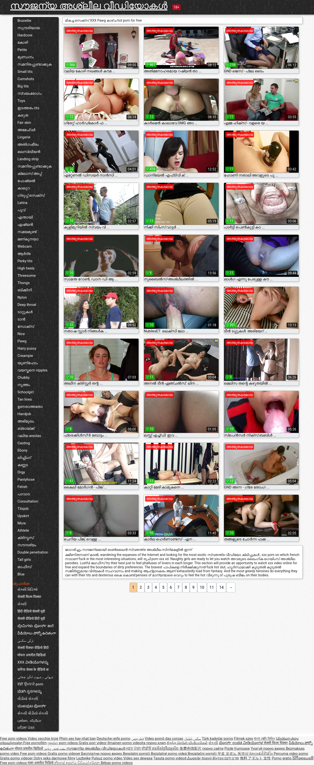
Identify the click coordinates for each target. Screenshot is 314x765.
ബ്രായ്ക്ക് (25, 428)
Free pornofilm (35, 743)
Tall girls (24, 559)
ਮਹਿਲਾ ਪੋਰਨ (25, 728)
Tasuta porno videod (170, 758)
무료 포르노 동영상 (233, 753)
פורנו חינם (231, 758)
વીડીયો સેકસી (27, 699)
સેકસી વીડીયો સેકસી (32, 713)
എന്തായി (25, 217)
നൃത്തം (23, 385)
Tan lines (24, 399)
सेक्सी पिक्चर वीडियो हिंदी (33, 648)
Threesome (26, 275)
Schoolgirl (25, 392)
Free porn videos (14, 738)
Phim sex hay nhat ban (77, 738)
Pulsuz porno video (107, 758)
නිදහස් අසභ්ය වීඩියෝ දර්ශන (77, 763)
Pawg (21, 341)
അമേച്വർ (26, 130)
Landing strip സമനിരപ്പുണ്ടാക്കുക (34, 162)
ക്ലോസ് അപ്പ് (29, 173)
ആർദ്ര (24, 254)
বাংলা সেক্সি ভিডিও (264, 738)
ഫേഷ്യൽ (26, 181)
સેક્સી (21, 604)
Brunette (24, 20)
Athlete (23, 530)
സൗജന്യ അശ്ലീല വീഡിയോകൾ (88, 5)
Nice (21, 334)
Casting (23, 443)
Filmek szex (243, 738)
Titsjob (23, 508)
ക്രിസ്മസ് (25, 538)
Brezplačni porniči (202, 753)
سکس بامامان (192, 738)
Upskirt (23, 516)
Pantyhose (25, 479)
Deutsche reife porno (113, 738)
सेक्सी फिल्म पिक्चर (29, 597)
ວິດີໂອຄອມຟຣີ (303, 758)
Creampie (25, 355)
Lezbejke (83, 758)
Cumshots (25, 79)
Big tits (23, 86)
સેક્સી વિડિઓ (27, 589)
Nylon (22, 297)
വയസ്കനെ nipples (32, 370)
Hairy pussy (26, 348)
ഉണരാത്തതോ (30, 406)
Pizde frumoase (237, 748)
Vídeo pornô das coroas (164, 738)
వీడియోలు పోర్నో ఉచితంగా (36, 633)
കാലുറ (23, 188)
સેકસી (213, 743)
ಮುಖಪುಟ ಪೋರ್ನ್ (31, 706)
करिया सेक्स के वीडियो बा (33, 669)
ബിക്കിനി (24, 290)
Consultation (27, 501)
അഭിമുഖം (25, 421)
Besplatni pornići (137, 753)
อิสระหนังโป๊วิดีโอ (261, 753)
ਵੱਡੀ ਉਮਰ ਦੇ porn (30, 684)
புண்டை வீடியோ (29, 720)
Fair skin (24, 122)
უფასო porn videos (63, 743)
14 (221, 587)
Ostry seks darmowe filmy (54, 758)
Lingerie (23, 137)
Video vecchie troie (43, 738)
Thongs (23, 283)
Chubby (23, 377)
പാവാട (23, 494)
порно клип (156, 743)
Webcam (24, 246)
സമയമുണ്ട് (26, 232)
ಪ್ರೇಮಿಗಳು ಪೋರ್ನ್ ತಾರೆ (35, 626)
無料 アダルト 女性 (255, 758)
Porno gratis (282, 758)
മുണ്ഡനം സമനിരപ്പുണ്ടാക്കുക (34, 61)
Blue (21, 574)
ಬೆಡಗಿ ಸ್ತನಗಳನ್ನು (29, 691)
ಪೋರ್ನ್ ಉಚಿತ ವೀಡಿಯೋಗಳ (241, 743)
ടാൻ (21, 319)
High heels (25, 268)
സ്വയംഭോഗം (29, 93)
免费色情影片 (191, 748)
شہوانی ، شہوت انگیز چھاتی (35, 677)
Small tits (25, 71)
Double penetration (32, 552)
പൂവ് (21, 210)
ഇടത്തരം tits (28, 108)
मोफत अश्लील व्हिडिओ (31, 655)
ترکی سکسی (25, 640)
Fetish (22, 487)
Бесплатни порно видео (102, 753)
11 (212, 587)
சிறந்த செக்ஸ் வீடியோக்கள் (187, 743)
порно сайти (212, 748)
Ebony (22, 450)
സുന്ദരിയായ (28, 28)
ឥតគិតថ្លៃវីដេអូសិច (166, 748)
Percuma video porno (291, 753)
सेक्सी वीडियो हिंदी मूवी (31, 618)
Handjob (24, 414)
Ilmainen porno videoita (126, 743)
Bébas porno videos (117, 763)
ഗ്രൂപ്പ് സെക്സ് (30, 195)
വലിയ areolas (29, 436)
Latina (22, 203)
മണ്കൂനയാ (27, 239)
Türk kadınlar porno (217, 738)
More (21, 523)
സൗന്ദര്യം (26, 545)
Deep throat (26, 305)
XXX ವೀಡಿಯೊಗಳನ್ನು (32, 662)
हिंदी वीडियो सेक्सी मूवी (31, 611)
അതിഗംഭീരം (28, 144)
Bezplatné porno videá (169, 753)
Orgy (21, 472)
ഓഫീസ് (24, 567)
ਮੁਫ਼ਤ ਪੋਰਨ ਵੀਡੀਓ (139, 748)
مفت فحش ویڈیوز (55, 748)
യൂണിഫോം (27, 363)
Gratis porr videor (93, 743)
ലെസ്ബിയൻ (28, 152)
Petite (22, 50)
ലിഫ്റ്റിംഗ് (24, 457)
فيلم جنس (137, 738)
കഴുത (22, 115)
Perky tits (25, 261)
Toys (21, 101)
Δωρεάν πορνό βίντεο (206, 758)
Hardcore (25, 35)
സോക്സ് (25, 326)
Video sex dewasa (138, 758)
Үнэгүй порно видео (268, 748)
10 (202, 587)
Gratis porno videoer (64, 753)
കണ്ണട (22, 465)
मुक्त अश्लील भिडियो (41, 763)
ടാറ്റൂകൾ (25, 312)
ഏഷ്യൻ (25, 224)
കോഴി (22, 42)
